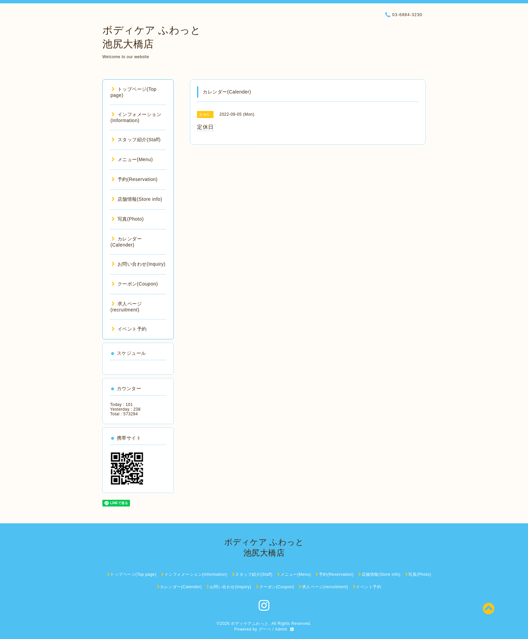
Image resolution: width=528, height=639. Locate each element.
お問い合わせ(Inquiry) (138, 264)
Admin (281, 629)
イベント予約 (129, 329)
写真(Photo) (127, 219)
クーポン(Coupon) (134, 284)
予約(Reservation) (134, 179)
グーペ (265, 629)
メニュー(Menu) (132, 159)
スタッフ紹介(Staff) (136, 139)
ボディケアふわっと (250, 623)
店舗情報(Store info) (136, 199)
